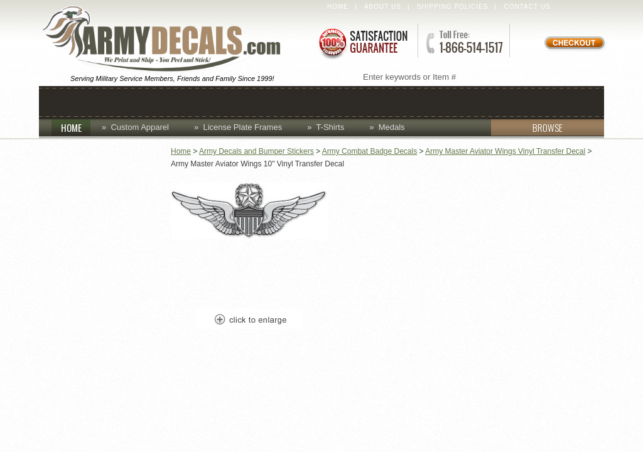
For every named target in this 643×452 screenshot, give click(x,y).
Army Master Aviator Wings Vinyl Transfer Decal (505, 151)
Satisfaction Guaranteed (362, 42)
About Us (382, 6)
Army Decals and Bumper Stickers (256, 151)
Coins (182, 101)
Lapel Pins (427, 101)
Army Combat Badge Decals (369, 151)
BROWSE (527, 127)
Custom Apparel (266, 101)
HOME (76, 127)
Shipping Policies (453, 6)
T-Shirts (330, 127)
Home (338, 6)
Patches (501, 101)
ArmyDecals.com (167, 39)
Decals (356, 101)
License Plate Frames (242, 127)
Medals (392, 127)
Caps (131, 101)
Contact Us (527, 6)
